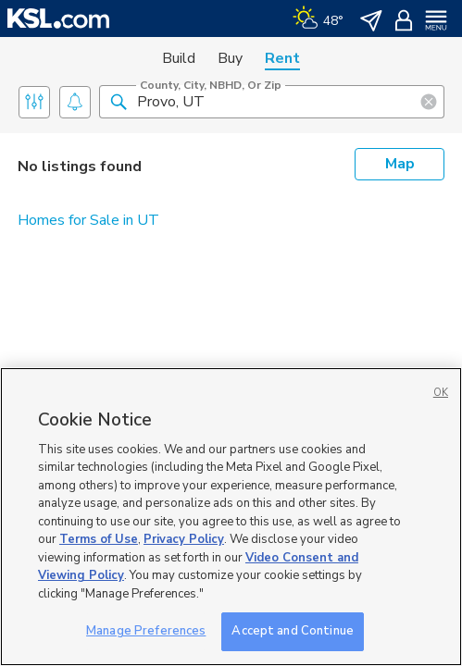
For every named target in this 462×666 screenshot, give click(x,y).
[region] (231, 516)
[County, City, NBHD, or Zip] (271, 101)
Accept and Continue (292, 631)
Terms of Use (98, 539)
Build (178, 58)
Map (400, 164)
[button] (118, 101)
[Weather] (318, 18)
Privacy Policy (184, 539)
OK (440, 393)
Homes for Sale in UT (88, 220)
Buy (230, 58)
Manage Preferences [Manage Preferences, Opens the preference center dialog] (146, 631)
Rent (282, 58)
